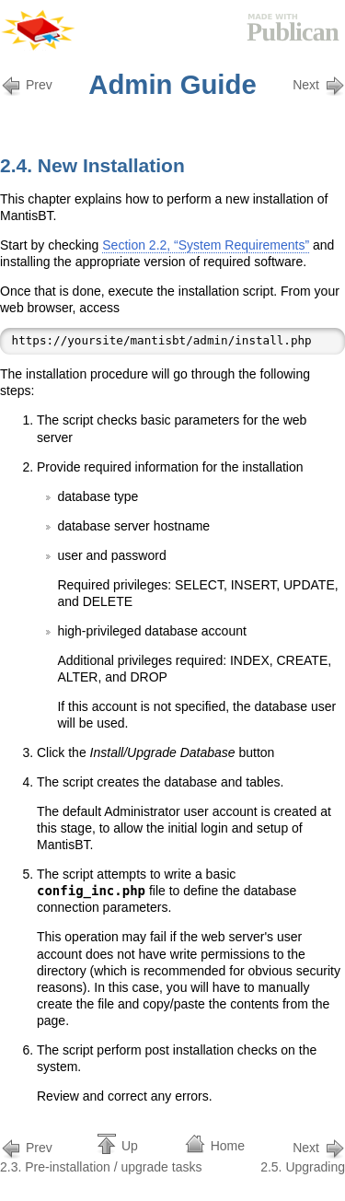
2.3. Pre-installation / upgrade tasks (100, 1155)
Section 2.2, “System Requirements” (205, 245)
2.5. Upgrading (302, 1155)
